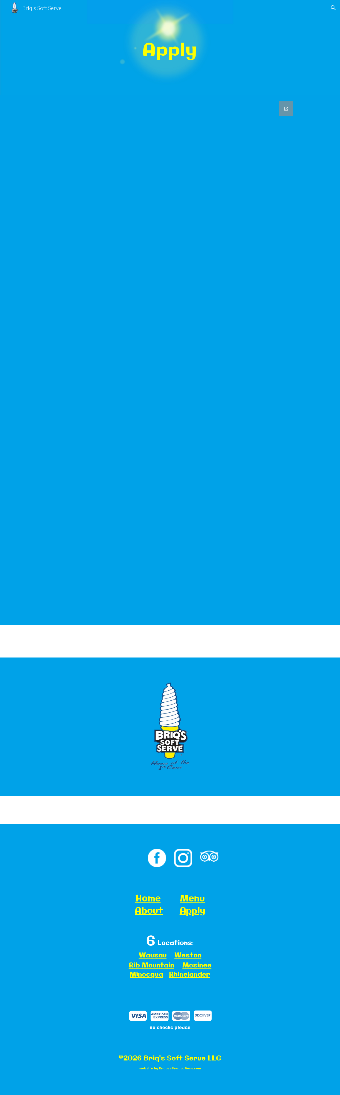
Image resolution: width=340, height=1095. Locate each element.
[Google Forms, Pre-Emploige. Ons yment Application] (170, 359)
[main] (170, 47)
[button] (333, 7)
